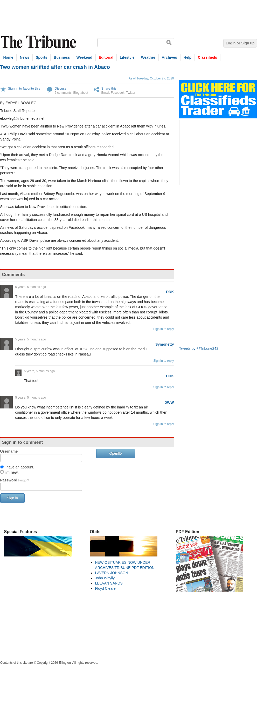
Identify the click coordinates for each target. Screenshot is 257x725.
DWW (169, 402)
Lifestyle (127, 57)
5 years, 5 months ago (30, 287)
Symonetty (164, 344)
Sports (41, 57)
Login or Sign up (240, 43)
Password (14, 480)
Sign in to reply (163, 329)
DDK (170, 292)
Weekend (84, 57)
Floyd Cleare (105, 588)
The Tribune (39, 42)
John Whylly (105, 578)
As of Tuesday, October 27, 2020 (151, 78)
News (24, 57)
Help (187, 57)
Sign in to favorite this (24, 88)
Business (62, 57)
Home (8, 57)
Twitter (130, 93)
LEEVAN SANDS (109, 583)
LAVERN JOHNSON (111, 573)
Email (105, 93)
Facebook (117, 93)
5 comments (63, 93)
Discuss (61, 88)
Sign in (12, 498)
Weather (148, 57)
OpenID (115, 453)
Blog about (80, 93)
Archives (169, 57)
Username (9, 451)
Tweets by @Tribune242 (198, 348)
